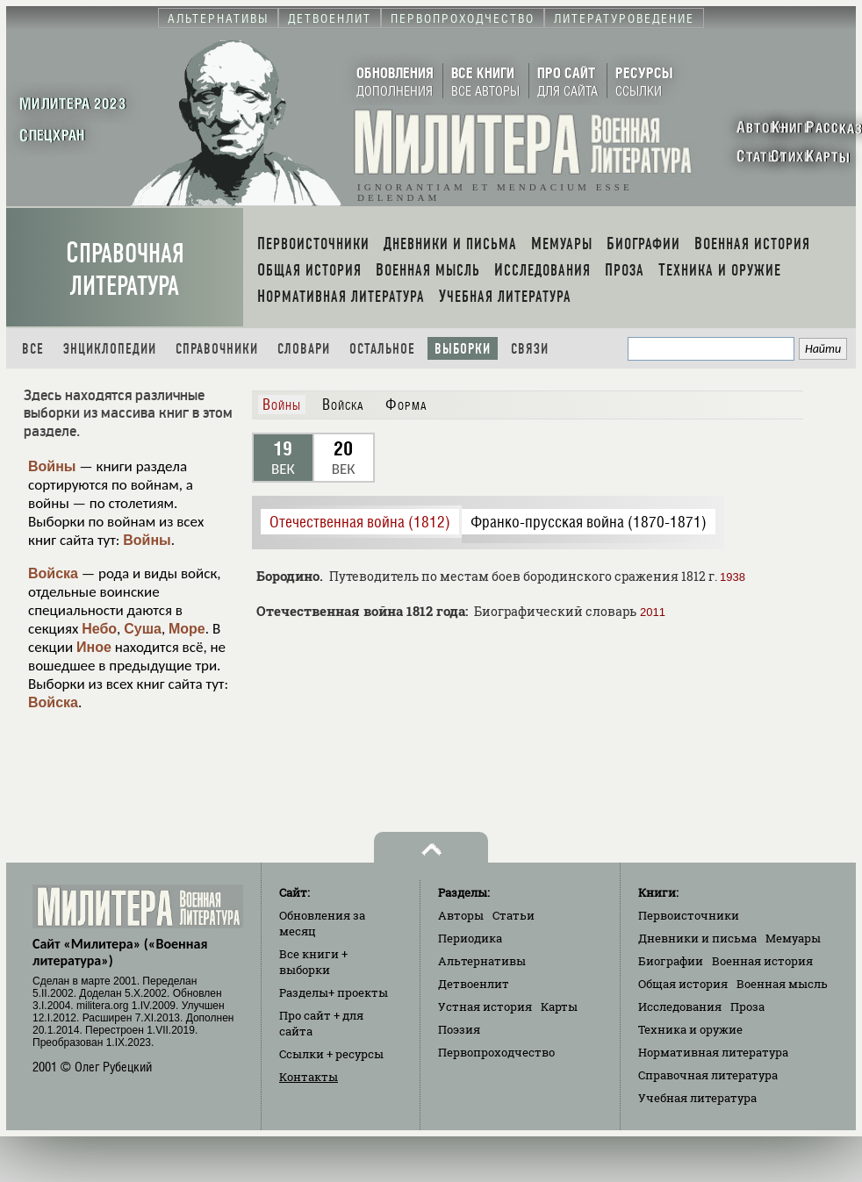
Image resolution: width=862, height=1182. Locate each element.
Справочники (217, 349)
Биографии (670, 961)
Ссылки (331, 1054)
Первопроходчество (496, 1052)
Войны (52, 466)
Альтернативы (482, 961)
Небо (99, 628)
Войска (53, 573)
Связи (530, 349)
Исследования (680, 1006)
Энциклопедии (109, 349)
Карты (559, 1006)
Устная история (485, 1006)
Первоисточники (688, 915)
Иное (93, 647)
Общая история (683, 984)
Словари (303, 349)
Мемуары (793, 938)
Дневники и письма (697, 938)
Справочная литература (125, 269)
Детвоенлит (473, 984)
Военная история (762, 961)
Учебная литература (697, 1098)
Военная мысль (782, 984)
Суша (143, 628)
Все (33, 349)
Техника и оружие (690, 1029)
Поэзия (459, 1029)
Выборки (463, 349)
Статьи (513, 915)
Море (187, 628)
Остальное (382, 349)
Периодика (470, 938)
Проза (747, 1006)
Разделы (333, 992)
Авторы (461, 915)
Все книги (313, 962)
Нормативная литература (713, 1052)
